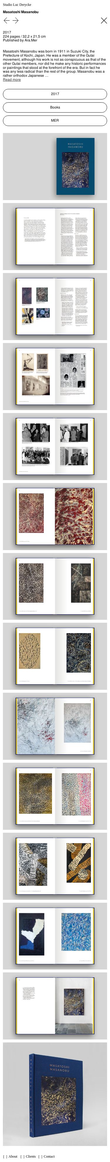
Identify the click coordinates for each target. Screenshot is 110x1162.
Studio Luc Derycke (17, 5)
